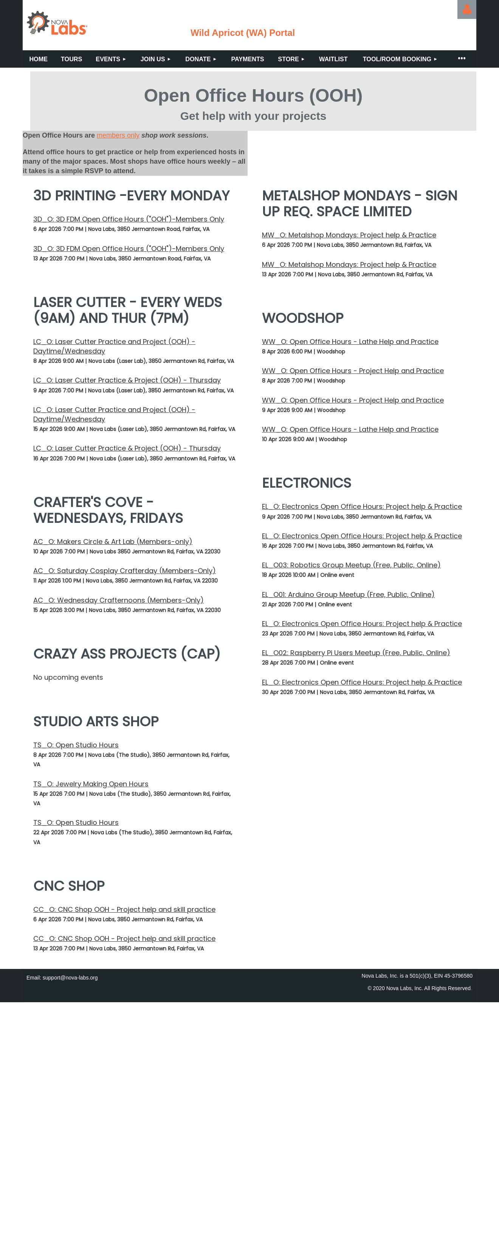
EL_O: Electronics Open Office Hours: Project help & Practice (362, 506)
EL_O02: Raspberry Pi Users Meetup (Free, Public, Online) (356, 652)
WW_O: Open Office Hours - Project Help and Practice (353, 370)
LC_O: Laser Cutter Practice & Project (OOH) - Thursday (127, 380)
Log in (466, 9)
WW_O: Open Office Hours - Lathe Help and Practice (350, 341)
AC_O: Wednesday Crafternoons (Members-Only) (118, 600)
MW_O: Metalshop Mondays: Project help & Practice (349, 235)
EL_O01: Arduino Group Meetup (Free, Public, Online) (348, 594)
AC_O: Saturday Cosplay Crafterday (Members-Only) (124, 570)
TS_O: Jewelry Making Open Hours (91, 784)
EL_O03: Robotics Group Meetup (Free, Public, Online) (351, 565)
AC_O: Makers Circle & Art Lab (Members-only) (112, 541)
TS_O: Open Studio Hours (76, 745)
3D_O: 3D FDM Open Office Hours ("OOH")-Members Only (128, 219)
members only (118, 135)
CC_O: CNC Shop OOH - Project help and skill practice (124, 909)
